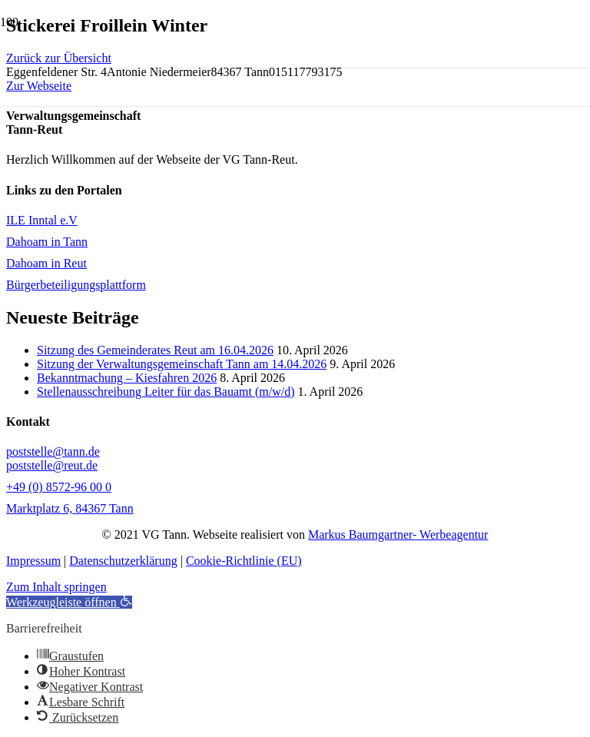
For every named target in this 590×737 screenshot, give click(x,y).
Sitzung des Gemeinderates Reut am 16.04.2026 (155, 350)
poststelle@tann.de (53, 451)
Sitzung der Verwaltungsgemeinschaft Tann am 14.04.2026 (181, 363)
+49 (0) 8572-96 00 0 (58, 486)
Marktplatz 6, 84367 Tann (70, 508)
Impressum (33, 560)
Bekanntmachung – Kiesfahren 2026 (127, 377)
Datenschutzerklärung (123, 560)
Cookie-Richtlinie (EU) (244, 560)
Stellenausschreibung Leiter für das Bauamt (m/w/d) (165, 391)
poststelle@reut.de (52, 465)
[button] (69, 602)
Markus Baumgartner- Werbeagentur (398, 534)
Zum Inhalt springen (56, 586)
